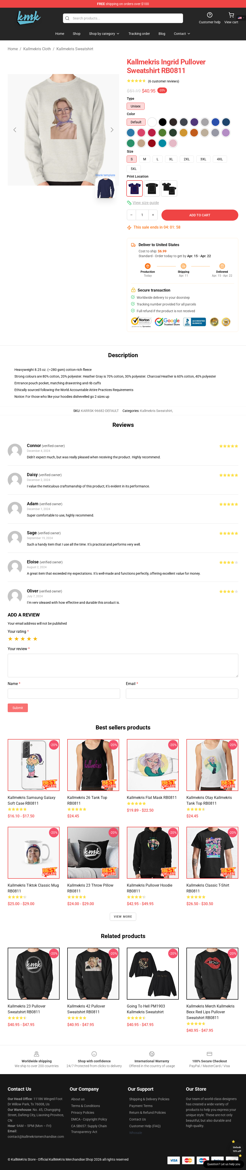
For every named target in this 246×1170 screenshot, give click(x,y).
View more (123, 916)
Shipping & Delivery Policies (149, 1099)
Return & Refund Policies (147, 1112)
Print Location (137, 176)
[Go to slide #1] (50, 212)
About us (78, 1099)
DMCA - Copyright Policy (89, 1119)
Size (130, 151)
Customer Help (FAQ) (145, 1126)
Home (13, 49)
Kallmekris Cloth (37, 49)
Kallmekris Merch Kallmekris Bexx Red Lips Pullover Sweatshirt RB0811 (210, 1012)
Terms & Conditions (85, 1106)
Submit (17, 708)
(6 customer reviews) (163, 81)
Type (130, 98)
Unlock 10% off (237, 1149)
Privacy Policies (82, 1112)
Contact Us (137, 1119)
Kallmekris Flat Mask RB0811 (152, 797)
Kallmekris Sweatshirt (74, 49)
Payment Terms (141, 1106)
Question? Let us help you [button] (223, 1164)
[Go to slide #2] (75, 212)
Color (131, 114)
